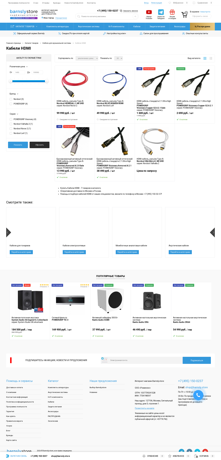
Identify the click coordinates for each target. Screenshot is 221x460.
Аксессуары (179, 26)
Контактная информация (17, 397)
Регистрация (156, 3)
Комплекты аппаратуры (58, 26)
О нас (35, 3)
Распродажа (202, 26)
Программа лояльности (18, 3)
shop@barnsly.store (196, 387)
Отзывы (45, 3)
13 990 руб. (75, 172)
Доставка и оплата (14, 387)
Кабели (136, 26)
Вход (146, 3)
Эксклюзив (53, 421)
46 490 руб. (151, 330)
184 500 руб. (30, 330)
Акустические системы (88, 26)
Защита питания (157, 26)
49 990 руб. (115, 114)
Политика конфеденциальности (20, 402)
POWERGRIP (21, 104)
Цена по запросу (147, 170)
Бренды (56, 3)
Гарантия (10, 411)
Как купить (11, 416)
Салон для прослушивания (153, 33)
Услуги (9, 426)
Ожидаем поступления (67, 119)
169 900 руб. (70, 330)
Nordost (19, 99)
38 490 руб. (115, 172)
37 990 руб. (110, 330)
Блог (8, 431)
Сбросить (39, 145)
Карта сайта (11, 440)
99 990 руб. (75, 114)
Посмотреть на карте (144, 408)
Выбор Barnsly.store (98, 387)
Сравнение (153, 456)
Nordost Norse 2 (22, 128)
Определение (61, 18)
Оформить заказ (200, 16)
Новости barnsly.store (73, 3)
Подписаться (197, 360)
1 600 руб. (155, 114)
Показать (18, 145)
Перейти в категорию (21, 252)
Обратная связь (16, 456)
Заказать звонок (130, 11)
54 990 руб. (191, 330)
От (11, 72)
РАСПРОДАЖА (54, 416)
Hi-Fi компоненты (116, 26)
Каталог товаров (24, 26)
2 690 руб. (195, 114)
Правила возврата (14, 421)
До (28, 72)
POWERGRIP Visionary (25, 119)
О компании (11, 392)
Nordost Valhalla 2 (23, 124)
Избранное (179, 456)
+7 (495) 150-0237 (107, 10)
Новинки (93, 392)
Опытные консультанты (195, 33)
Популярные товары (110, 276)
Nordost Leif (20, 133)
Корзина (204, 456)
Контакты (91, 3)
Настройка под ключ (114, 33)
